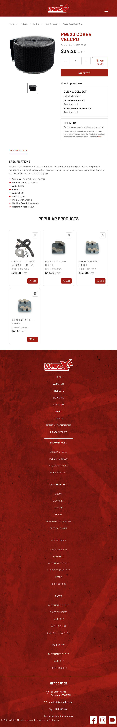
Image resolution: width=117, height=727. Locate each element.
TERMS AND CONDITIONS (58, 425)
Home (11, 24)
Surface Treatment (58, 570)
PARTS (36, 24)
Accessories (58, 626)
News (58, 411)
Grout (58, 493)
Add (34, 281)
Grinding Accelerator (58, 521)
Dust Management (58, 563)
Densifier (58, 500)
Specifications (18, 150)
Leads (58, 577)
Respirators (58, 584)
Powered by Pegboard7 (48, 720)
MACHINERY (58, 645)
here (100, 137)
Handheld (58, 556)
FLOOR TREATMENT (58, 484)
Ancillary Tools (58, 465)
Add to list (100, 62)
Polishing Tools (58, 458)
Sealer (58, 507)
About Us (58, 383)
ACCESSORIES (58, 540)
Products (24, 24)
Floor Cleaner (58, 528)
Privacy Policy (58, 432)
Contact (58, 418)
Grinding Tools (58, 451)
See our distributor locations (58, 716)
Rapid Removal (58, 472)
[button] (106, 10)
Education (58, 404)
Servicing (58, 397)
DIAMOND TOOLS (58, 442)
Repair (58, 514)
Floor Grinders (51, 24)
